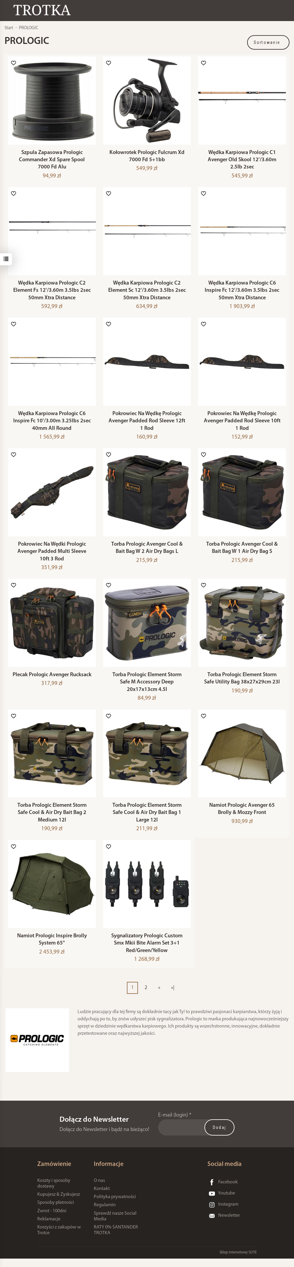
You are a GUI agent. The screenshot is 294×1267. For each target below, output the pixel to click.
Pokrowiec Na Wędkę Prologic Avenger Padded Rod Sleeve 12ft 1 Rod (147, 425)
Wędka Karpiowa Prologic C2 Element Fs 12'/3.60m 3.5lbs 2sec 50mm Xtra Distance (52, 293)
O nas (99, 1189)
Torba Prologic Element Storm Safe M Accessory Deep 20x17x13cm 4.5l (147, 688)
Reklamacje (48, 1227)
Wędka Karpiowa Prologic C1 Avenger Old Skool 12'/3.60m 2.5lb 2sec (242, 161)
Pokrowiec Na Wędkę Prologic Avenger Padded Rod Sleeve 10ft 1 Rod (242, 425)
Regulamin (105, 1213)
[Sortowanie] (268, 42)
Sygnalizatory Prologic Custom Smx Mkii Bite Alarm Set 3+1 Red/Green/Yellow (146, 952)
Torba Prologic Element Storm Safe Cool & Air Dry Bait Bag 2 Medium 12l (52, 820)
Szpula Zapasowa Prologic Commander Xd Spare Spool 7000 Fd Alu (52, 161)
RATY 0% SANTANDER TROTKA (116, 1238)
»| (172, 996)
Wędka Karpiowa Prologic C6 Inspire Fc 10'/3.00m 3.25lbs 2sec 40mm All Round (52, 425)
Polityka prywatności (115, 1205)
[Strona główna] (43, 10)
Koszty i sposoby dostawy (53, 1192)
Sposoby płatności (55, 1211)
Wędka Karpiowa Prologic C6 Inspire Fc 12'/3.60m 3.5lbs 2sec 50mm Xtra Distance (242, 293)
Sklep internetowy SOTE (238, 1261)
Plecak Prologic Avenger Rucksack (52, 681)
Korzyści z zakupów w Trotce (59, 1238)
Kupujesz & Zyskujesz (58, 1203)
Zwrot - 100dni (51, 1219)
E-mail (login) (173, 1124)
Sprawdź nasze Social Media (115, 1224)
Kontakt (102, 1197)
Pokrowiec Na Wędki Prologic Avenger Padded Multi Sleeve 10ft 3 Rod (51, 556)
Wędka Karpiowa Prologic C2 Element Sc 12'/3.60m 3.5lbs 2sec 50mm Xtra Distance (147, 293)
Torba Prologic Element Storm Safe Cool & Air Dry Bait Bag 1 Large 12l (147, 820)
